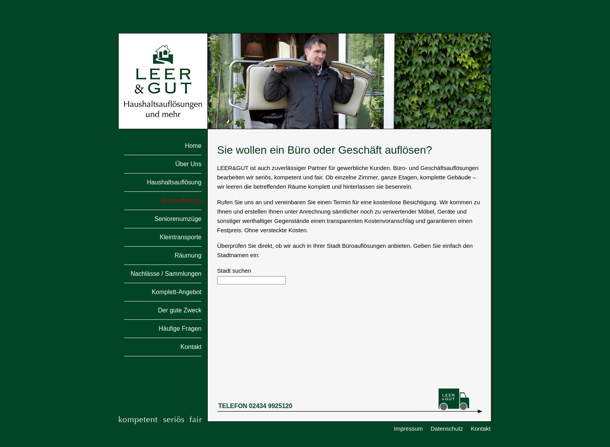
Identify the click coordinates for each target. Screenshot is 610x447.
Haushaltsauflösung (174, 182)
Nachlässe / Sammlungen (166, 274)
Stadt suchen (234, 270)
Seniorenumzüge (178, 219)
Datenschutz (447, 428)
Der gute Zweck (180, 310)
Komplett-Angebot (177, 292)
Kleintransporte (181, 237)
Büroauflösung (181, 201)
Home (193, 146)
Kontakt (191, 347)
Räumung (188, 255)
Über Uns (188, 164)
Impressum (408, 428)
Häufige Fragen (180, 329)
